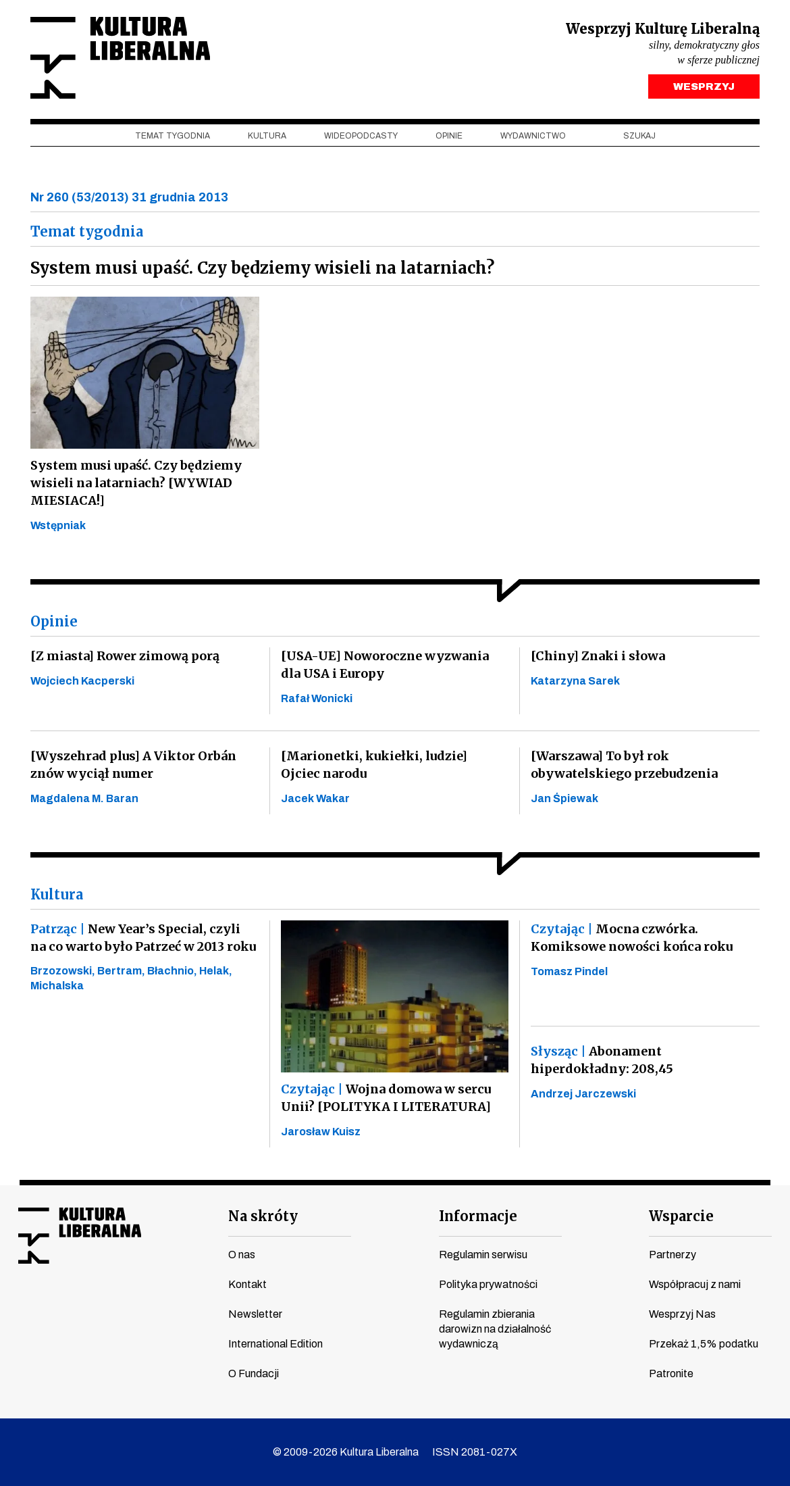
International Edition (275, 1343)
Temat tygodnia (172, 136)
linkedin (129, 1306)
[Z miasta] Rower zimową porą (124, 656)
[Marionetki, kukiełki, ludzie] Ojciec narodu (374, 764)
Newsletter (255, 1314)
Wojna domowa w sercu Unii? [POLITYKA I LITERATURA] (386, 1097)
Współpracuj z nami (695, 1284)
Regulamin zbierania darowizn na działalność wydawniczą (495, 1328)
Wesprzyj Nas (682, 1314)
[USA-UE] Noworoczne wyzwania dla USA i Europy (385, 664)
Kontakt (247, 1284)
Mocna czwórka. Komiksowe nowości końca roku (632, 937)
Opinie (449, 136)
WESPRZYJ (704, 86)
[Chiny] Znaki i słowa (598, 656)
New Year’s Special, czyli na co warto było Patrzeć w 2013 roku (143, 937)
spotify (155, 1306)
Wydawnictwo (533, 136)
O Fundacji (253, 1373)
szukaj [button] (639, 136)
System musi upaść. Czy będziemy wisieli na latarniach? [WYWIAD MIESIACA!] (136, 482)
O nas (241, 1254)
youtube (52, 1306)
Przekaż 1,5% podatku (703, 1343)
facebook (27, 1306)
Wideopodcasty (361, 136)
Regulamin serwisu (483, 1254)
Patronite (671, 1373)
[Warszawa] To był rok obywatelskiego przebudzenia (624, 764)
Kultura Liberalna (120, 58)
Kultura (267, 136)
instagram (78, 1306)
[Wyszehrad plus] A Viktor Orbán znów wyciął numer (133, 764)
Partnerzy (672, 1254)
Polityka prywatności (488, 1284)
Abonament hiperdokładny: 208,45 (602, 1059)
